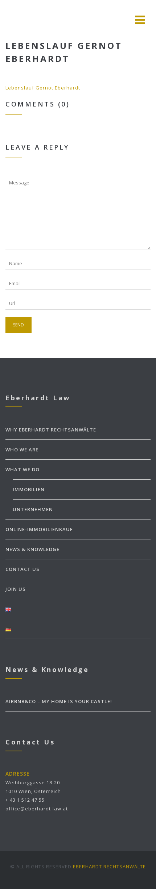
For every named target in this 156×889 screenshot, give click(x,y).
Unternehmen (33, 509)
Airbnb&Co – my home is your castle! (58, 701)
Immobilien (29, 489)
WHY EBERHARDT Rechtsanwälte (50, 429)
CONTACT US (22, 569)
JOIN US (15, 589)
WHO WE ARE (21, 449)
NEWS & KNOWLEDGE (32, 549)
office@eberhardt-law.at (36, 808)
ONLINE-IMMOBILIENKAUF (39, 529)
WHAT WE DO (22, 469)
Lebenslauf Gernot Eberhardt (42, 87)
